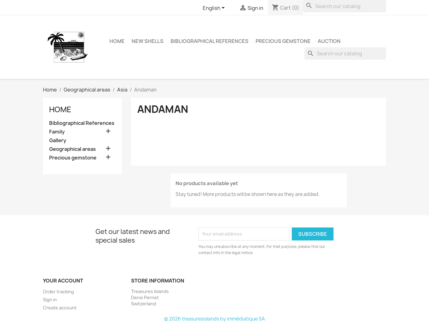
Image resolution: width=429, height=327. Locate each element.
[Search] (344, 6)
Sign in (50, 300)
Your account (63, 280)
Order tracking (58, 292)
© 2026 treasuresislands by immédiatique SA (214, 319)
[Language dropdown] (215, 8)
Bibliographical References (209, 41)
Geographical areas (72, 149)
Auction (329, 41)
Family (57, 132)
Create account (60, 308)
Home (60, 109)
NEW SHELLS (148, 41)
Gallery (57, 140)
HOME (117, 41)
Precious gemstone (283, 41)
